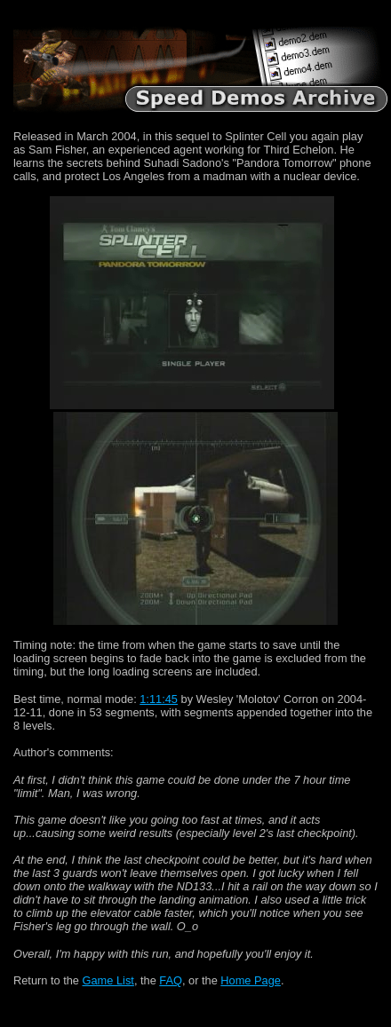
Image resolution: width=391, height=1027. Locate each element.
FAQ (170, 980)
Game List (108, 980)
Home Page (250, 980)
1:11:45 (159, 699)
